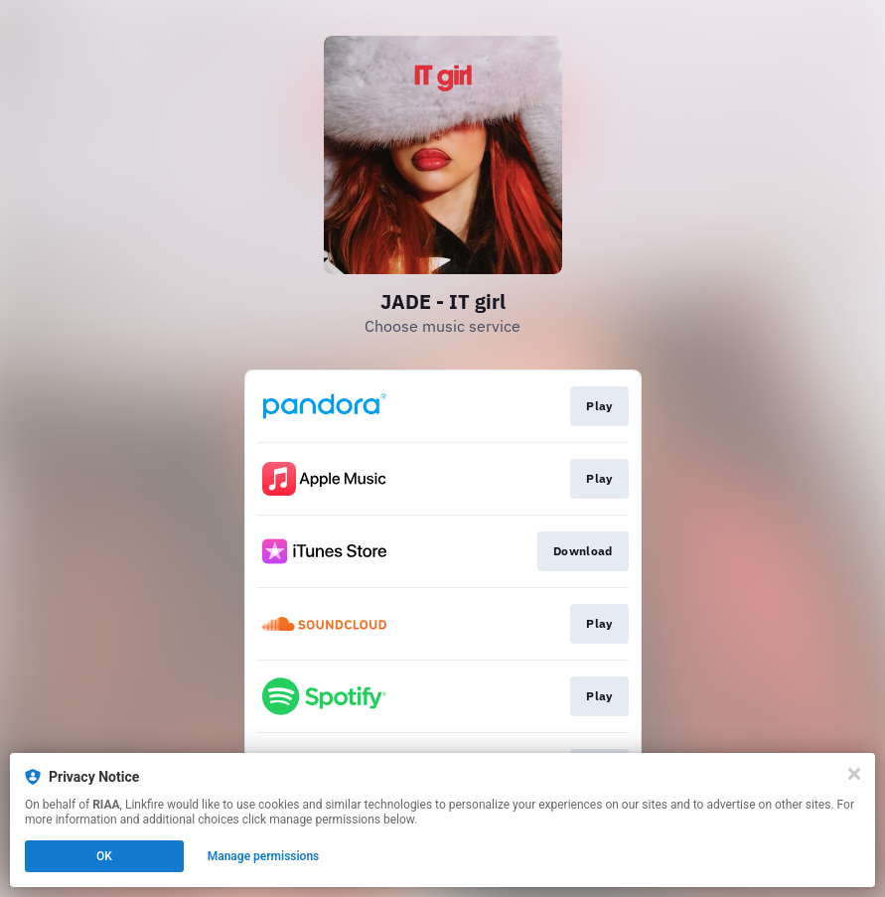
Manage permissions (264, 856)
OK (104, 856)
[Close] (854, 774)
